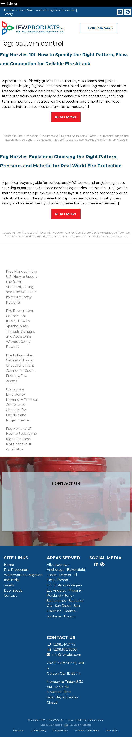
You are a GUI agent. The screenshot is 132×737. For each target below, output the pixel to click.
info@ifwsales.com (64, 655)
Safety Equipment (100, 135)
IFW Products (51, 719)
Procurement (48, 135)
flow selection (24, 139)
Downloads (13, 590)
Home (9, 565)
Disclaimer (18, 730)
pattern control (87, 139)
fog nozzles (43, 139)
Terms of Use (112, 730)
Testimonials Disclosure (86, 730)
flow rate (124, 232)
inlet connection (64, 139)
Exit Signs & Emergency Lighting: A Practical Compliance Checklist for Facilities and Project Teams (22, 404)
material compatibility (36, 236)
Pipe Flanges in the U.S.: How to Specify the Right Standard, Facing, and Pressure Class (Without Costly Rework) (22, 287)
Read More (66, 117)
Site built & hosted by (66, 724)
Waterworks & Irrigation (23, 575)
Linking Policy (38, 730)
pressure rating (84, 236)
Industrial (44, 232)
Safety (9, 585)
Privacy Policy (60, 730)
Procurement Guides (66, 232)
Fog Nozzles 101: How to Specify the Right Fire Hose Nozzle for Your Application (21, 439)
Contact (10, 595)
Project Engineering (73, 135)
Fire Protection (27, 135)
